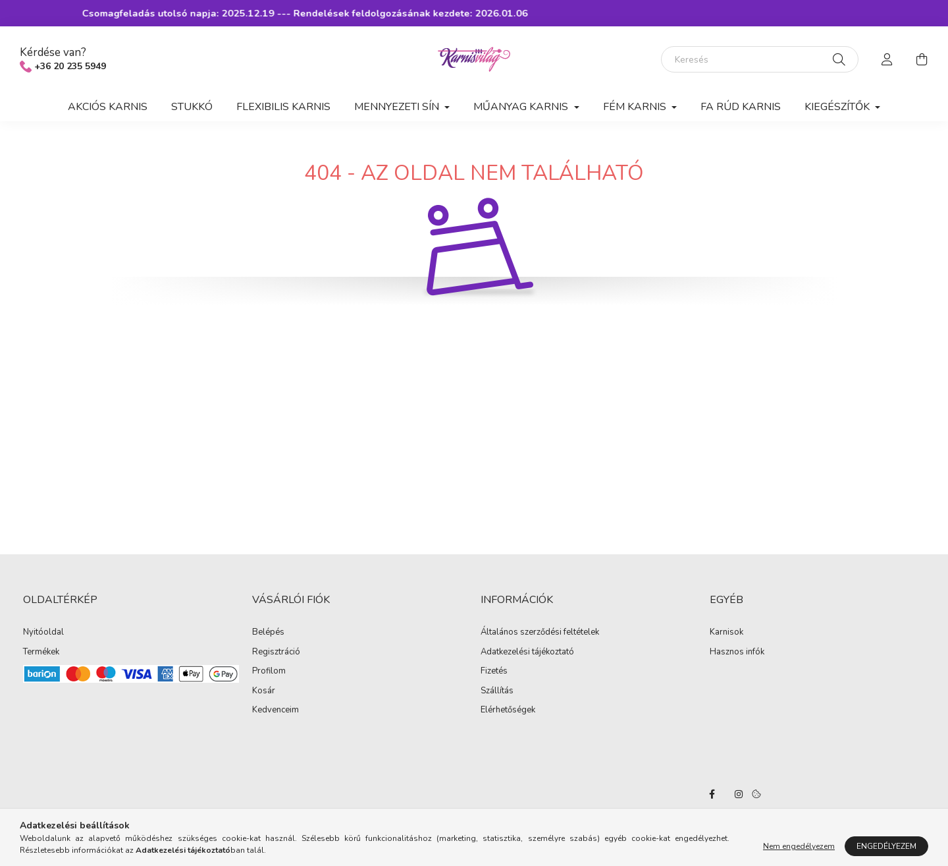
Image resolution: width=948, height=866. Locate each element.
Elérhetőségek (508, 710)
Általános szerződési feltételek (540, 632)
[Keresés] (759, 59)
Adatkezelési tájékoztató (527, 652)
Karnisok (726, 632)
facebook (712, 794)
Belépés (268, 632)
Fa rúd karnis (740, 107)
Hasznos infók (737, 652)
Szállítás (497, 691)
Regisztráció (276, 652)
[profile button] (887, 59)
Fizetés (494, 671)
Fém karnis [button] (636, 107)
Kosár (263, 691)
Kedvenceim (275, 710)
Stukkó (192, 107)
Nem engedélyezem (799, 846)
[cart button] (921, 59)
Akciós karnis (107, 107)
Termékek (41, 652)
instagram (738, 794)
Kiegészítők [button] (838, 107)
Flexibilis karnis (283, 107)
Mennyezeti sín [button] (398, 107)
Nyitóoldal (43, 632)
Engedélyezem (886, 846)
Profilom (269, 671)
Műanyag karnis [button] (522, 107)
